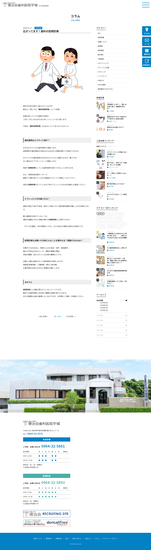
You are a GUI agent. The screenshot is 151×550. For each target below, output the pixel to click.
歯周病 (100, 46)
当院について (37, 538)
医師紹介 (49, 538)
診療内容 (59, 538)
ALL (99, 33)
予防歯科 (101, 59)
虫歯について (102, 42)
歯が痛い (101, 55)
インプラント (102, 76)
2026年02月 (104, 308)
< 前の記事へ (43, 316)
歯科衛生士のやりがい (105, 89)
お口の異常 (101, 85)
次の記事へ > (71, 316)
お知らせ (101, 80)
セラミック (101, 72)
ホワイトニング (103, 63)
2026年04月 (104, 303)
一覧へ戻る (57, 316)
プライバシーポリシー (110, 538)
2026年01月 (104, 310)
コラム (96, 538)
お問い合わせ (76, 538)
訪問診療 (101, 37)
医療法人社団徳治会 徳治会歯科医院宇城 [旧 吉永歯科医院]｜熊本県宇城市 (20, 5)
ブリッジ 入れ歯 (103, 67)
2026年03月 (104, 305)
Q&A (66, 538)
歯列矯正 (101, 50)
